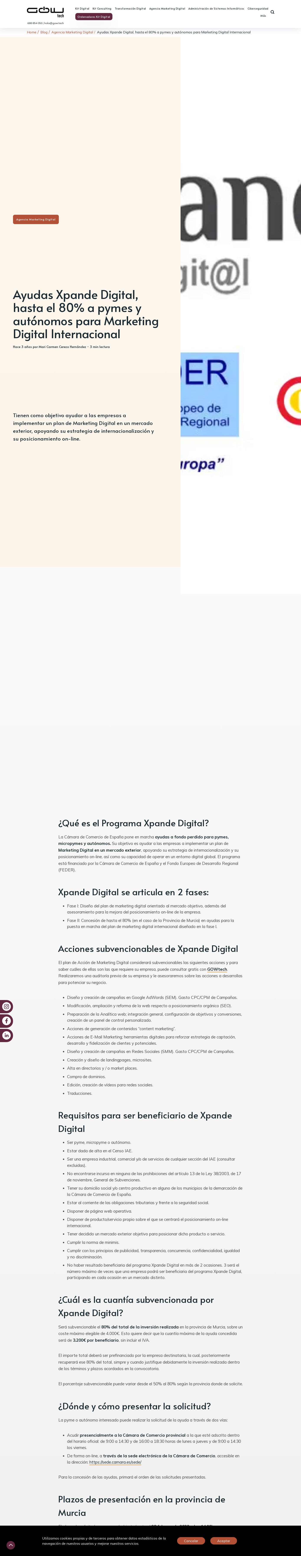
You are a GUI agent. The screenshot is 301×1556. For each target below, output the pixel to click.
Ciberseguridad (258, 8)
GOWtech (217, 969)
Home (31, 32)
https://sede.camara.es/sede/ (115, 1462)
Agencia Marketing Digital (167, 8)
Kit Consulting (102, 8)
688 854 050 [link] (35, 23)
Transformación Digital (130, 8)
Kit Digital (82, 8)
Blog (44, 32)
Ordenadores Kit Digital (93, 16)
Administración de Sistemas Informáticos (216, 8)
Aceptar (223, 1541)
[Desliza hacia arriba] (11, 1545)
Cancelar (191, 1541)
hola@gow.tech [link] (54, 23)
